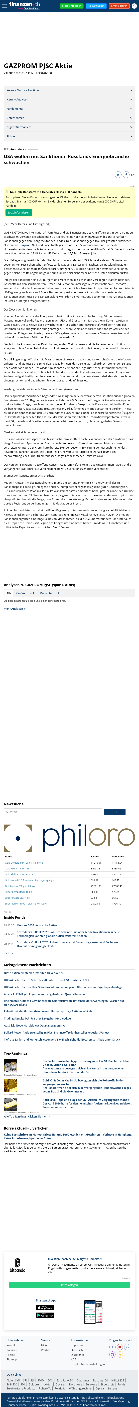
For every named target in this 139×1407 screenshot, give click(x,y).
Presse (11, 1355)
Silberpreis (107, 1384)
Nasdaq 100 (100, 1380)
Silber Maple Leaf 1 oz (17, 897)
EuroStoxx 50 (64, 1380)
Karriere (12, 1350)
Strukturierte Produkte (21, 1388)
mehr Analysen (15, 609)
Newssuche (13, 804)
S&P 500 (12, 1384)
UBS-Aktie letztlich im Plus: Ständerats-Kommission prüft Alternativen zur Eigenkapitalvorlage (63, 987)
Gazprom (25, 245)
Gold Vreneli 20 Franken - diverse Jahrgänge (29, 880)
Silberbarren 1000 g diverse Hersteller (26, 903)
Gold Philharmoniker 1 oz (19, 874)
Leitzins (112, 1388)
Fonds (121, 1384)
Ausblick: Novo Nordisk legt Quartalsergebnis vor (35, 1025)
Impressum (78, 1345)
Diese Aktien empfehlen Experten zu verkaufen (34, 973)
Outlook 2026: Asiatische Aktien (37, 925)
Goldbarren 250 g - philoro (20, 886)
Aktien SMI (13, 1380)
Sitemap (12, 1359)
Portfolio (60, 1388)
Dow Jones (83, 1380)
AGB (73, 1359)
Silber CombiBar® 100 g (18, 891)
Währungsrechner (80, 1388)
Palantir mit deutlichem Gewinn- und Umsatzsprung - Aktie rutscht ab (48, 1011)
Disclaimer (77, 1355)
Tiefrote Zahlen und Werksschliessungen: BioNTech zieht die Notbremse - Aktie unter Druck (62, 1039)
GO (115, 812)
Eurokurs (91, 1384)
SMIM (40, 1380)
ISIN (30, 73)
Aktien (48, 1384)
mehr (8, 953)
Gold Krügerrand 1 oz (17, 868)
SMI (22, 1384)
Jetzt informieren (18, 212)
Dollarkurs (75, 1384)
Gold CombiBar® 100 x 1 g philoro (24, 862)
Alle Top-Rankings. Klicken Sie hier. (27, 1116)
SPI (25, 1380)
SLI (32, 1380)
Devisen (61, 1384)
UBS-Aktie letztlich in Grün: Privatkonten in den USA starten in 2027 (46, 980)
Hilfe (44, 1345)
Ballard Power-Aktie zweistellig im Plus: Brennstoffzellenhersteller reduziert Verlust (56, 1032)
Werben (46, 1350)
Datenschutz (79, 1350)
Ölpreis (100, 1388)
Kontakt (11, 1345)
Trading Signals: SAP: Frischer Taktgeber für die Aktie (37, 1018)
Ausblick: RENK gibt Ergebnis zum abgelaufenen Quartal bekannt (45, 994)
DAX (50, 1380)
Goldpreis (34, 1384)
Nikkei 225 (117, 1380)
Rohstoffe (45, 1388)
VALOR (8, 73)
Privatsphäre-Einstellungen (88, 1364)
